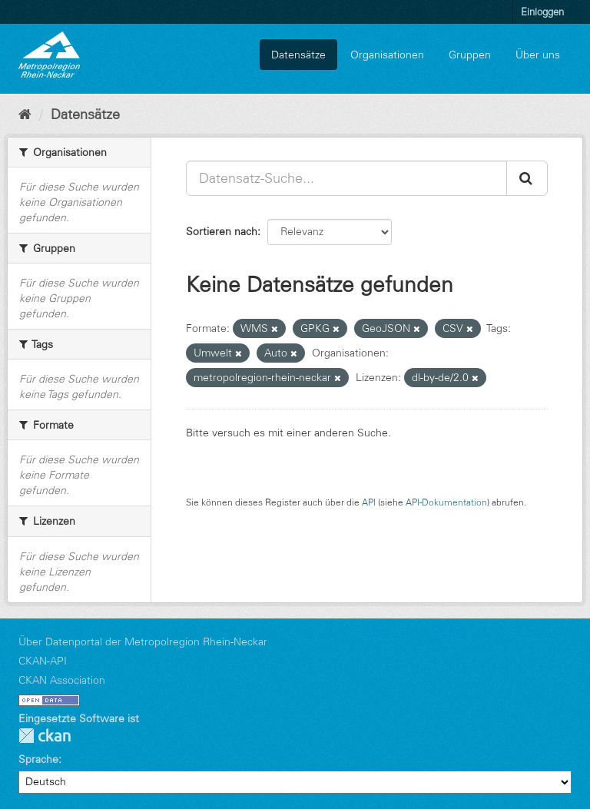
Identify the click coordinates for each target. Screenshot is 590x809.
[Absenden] (527, 178)
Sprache (38, 759)
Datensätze (298, 54)
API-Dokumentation (446, 502)
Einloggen (542, 11)
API (369, 502)
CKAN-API (42, 661)
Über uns (537, 54)
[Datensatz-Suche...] (346, 178)
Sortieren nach (221, 231)
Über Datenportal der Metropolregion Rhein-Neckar (142, 641)
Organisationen (387, 54)
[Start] (24, 114)
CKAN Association (61, 680)
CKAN (44, 736)
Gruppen (470, 54)
